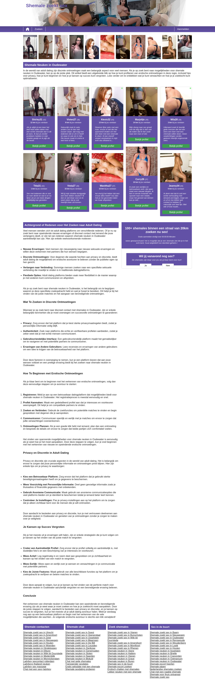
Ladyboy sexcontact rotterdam (38, 661)
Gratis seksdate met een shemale (82, 666)
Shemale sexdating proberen (80, 669)
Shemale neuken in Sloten (79, 653)
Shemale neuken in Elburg (37, 651)
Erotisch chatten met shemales (123, 669)
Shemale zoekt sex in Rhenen (123, 648)
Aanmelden (183, 29)
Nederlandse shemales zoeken (166, 669)
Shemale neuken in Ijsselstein (165, 651)
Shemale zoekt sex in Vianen (123, 632)
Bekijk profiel (39, 146)
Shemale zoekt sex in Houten (38, 643)
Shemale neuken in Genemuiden (82, 651)
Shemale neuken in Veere (121, 651)
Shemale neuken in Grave (121, 658)
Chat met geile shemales (78, 661)
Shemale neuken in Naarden (80, 656)
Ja (145, 265)
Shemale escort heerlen (162, 664)
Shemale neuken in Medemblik (39, 656)
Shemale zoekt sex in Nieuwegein (40, 640)
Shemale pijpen (158, 666)
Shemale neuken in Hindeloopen (40, 648)
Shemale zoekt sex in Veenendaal (82, 635)
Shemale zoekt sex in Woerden (39, 645)
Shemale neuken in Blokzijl (79, 658)
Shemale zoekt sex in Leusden (81, 645)
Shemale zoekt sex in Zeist (37, 637)
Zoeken (39, 29)
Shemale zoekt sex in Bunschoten (125, 635)
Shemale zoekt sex (159, 677)
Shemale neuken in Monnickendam (41, 658)
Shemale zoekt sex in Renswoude (167, 640)
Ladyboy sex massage (34, 666)
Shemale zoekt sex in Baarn (164, 632)
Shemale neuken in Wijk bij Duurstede (42, 653)
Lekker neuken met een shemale (124, 672)
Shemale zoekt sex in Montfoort (124, 645)
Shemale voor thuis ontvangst (165, 674)
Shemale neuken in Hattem (122, 653)
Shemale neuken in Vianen (121, 656)
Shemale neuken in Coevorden (166, 656)
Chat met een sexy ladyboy (37, 669)
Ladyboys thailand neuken (36, 664)
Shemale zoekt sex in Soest (79, 632)
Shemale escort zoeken (120, 666)
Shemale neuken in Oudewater (166, 661)
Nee (168, 265)
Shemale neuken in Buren (121, 661)
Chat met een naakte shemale (165, 672)
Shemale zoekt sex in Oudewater (167, 637)
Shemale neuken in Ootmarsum (166, 658)
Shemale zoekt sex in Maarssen (81, 640)
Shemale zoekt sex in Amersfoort (40, 635)
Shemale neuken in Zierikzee (80, 648)
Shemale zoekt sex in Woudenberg (168, 643)
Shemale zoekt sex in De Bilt (80, 643)
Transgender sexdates (77, 664)
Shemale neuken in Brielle (163, 653)
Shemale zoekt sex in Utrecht (38, 632)
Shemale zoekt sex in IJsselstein (82, 637)
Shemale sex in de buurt (120, 664)
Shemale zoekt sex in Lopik (164, 645)
